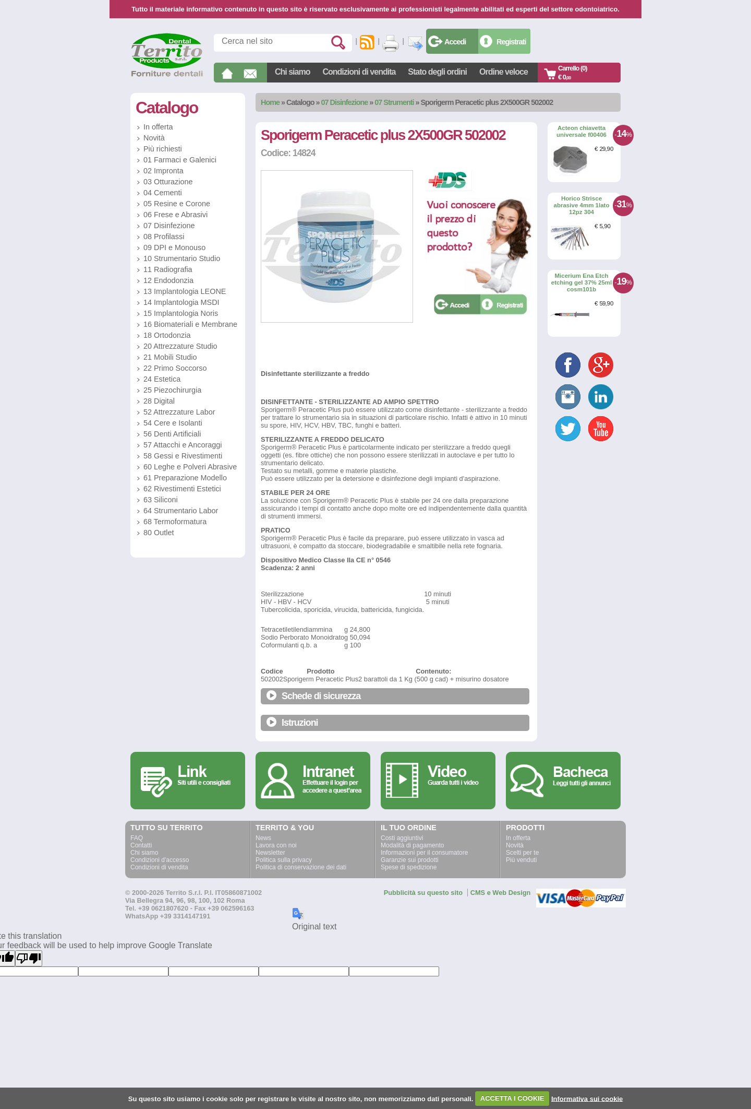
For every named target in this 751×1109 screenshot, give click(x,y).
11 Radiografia (167, 269)
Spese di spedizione (409, 867)
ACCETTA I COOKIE (512, 1098)
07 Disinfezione (344, 102)
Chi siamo (292, 71)
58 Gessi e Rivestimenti (182, 456)
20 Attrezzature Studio (180, 346)
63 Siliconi (160, 499)
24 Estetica (161, 379)
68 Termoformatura (175, 521)
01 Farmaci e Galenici (179, 160)
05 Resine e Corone (176, 203)
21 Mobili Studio (170, 357)
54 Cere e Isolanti (172, 423)
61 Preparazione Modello (185, 478)
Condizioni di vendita (358, 71)
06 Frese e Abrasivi (175, 214)
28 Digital (159, 401)
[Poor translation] (28, 958)
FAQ (136, 838)
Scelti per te (522, 852)
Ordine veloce (503, 71)
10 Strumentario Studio (181, 258)
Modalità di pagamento (412, 845)
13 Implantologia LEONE (184, 291)
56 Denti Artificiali (172, 434)
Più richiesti (162, 149)
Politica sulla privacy (284, 860)
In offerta (158, 127)
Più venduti (521, 860)
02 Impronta (163, 171)
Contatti (141, 845)
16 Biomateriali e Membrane (190, 324)
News (263, 838)
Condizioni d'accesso (159, 860)
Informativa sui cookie (587, 1098)
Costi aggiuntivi (402, 838)
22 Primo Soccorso (175, 368)
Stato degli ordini (437, 71)
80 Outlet (158, 532)
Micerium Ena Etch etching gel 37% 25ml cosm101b (581, 282)
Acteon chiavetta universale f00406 (581, 131)
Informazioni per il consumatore (424, 852)
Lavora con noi (276, 845)
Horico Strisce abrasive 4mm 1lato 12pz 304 (582, 205)
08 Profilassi (163, 236)
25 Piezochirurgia (172, 390)
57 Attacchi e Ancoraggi (182, 445)
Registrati (511, 42)
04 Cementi (162, 192)
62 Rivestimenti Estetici (182, 489)
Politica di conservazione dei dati (301, 867)
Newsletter (270, 852)
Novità (154, 138)
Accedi (455, 42)
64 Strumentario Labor (180, 510)
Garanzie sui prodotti (410, 860)
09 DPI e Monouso (174, 247)
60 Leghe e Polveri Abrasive (190, 467)
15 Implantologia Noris (180, 313)
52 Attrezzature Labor (179, 412)
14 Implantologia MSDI (181, 302)
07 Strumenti (394, 102)
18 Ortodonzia (166, 335)
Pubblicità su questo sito (423, 892)
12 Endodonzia (168, 280)
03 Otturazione (167, 182)
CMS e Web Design (500, 892)
